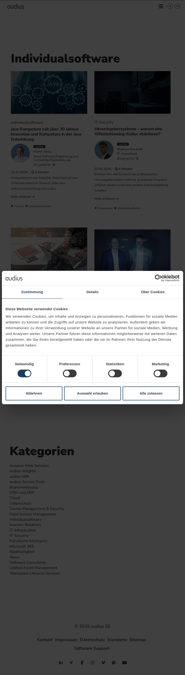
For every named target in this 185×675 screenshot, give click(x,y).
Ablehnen (34, 393)
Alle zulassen (151, 393)
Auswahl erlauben (92, 393)
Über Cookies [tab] (153, 292)
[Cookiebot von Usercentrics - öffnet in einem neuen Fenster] (158, 278)
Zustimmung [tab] (32, 292)
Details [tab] (92, 292)
